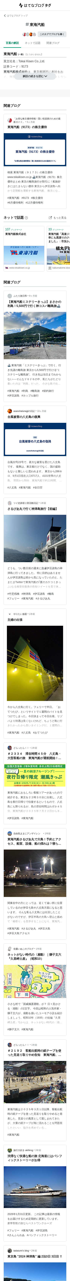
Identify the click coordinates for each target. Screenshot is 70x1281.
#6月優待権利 (15, 202)
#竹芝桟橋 (13, 593)
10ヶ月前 (41, 411)
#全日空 (37, 487)
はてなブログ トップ (16, 15)
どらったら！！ (21, 748)
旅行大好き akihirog (23, 1150)
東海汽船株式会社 (15, 233)
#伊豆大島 (44, 928)
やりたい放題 (20, 614)
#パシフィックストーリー (42, 1235)
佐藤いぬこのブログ (23, 949)
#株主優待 (37, 197)
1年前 (43, 503)
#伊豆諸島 (13, 395)
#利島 (25, 390)
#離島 (50, 593)
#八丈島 (12, 487)
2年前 (38, 1150)
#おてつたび (40, 732)
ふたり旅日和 (20, 296)
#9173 (25, 197)
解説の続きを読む (35, 76)
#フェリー (13, 598)
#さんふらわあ (16, 1235)
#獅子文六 (13, 1029)
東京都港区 (40, 71)
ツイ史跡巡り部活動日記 (25, 503)
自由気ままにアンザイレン (28, 833)
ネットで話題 (33, 42)
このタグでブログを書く (52, 34)
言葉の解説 (12, 42)
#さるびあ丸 (43, 598)
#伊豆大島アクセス (18, 933)
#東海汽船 (13, 197)
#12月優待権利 (34, 202)
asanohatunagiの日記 (24, 411)
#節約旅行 (48, 390)
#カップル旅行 (30, 395)
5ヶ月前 (31, 122)
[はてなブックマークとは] (26, 217)
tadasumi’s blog (21, 1250)
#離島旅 (35, 390)
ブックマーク (13, 229)
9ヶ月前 (33, 296)
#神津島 (26, 593)
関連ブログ (53, 42)
